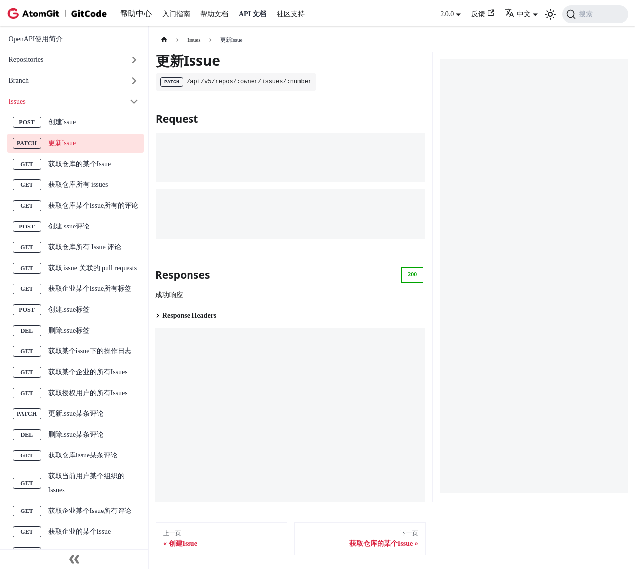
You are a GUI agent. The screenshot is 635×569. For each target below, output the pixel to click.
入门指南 (176, 14)
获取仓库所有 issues (78, 184)
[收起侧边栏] (74, 559)
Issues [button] (17, 101)
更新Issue (62, 143)
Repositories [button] (26, 59)
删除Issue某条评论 (76, 434)
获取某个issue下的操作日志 (89, 351)
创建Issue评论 (69, 226)
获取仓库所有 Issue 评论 (85, 247)
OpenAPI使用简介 (36, 39)
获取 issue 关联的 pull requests (92, 268)
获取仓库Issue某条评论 (83, 455)
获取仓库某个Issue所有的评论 (93, 205)
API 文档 (252, 14)
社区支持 (291, 14)
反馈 (482, 13)
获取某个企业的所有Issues (87, 372)
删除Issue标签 (69, 330)
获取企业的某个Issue (79, 531)
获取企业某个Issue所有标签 (90, 288)
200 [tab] (412, 274)
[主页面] (164, 40)
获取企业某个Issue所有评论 (90, 510)
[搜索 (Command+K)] (595, 14)
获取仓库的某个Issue (79, 164)
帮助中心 (136, 13)
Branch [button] (19, 80)
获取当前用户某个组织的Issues (86, 483)
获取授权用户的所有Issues (87, 393)
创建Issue (62, 122)
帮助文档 (214, 14)
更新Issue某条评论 (76, 413)
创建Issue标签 (69, 309)
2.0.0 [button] (447, 14)
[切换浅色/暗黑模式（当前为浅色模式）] (550, 14)
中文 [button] (518, 14)
